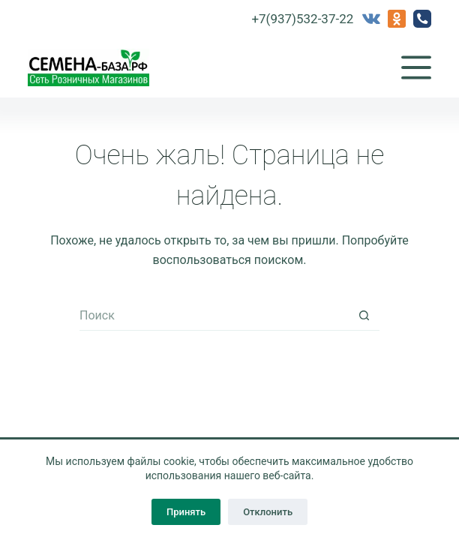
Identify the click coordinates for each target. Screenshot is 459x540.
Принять (186, 512)
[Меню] (416, 67)
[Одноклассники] (397, 19)
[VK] (371, 19)
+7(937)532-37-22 (302, 18)
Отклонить (267, 512)
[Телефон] (422, 19)
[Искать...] (215, 316)
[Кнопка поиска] (365, 316)
